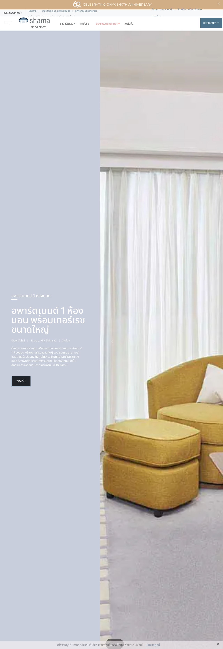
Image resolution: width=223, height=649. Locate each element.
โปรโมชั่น (129, 24)
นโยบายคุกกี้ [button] (153, 645)
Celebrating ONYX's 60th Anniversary (112, 4)
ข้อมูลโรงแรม (66, 24)
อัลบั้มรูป (84, 24)
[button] (11, 13)
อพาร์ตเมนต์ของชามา (107, 24)
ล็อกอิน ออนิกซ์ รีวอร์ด (190, 9)
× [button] (218, 644)
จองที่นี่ (21, 381)
